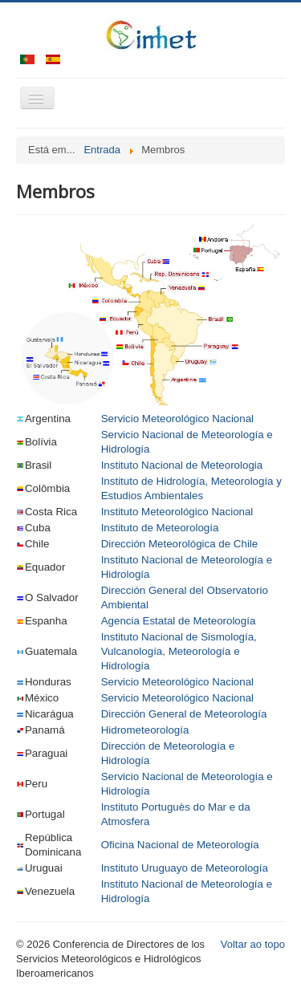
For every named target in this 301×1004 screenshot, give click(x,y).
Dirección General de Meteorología (184, 714)
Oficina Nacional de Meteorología (180, 845)
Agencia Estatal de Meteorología (178, 621)
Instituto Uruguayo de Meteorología (184, 868)
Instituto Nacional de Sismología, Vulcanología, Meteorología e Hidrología (179, 651)
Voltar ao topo (253, 944)
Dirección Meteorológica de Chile (179, 544)
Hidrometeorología (145, 730)
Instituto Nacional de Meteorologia (182, 465)
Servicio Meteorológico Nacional (177, 419)
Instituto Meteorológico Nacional (177, 512)
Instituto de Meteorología (160, 528)
